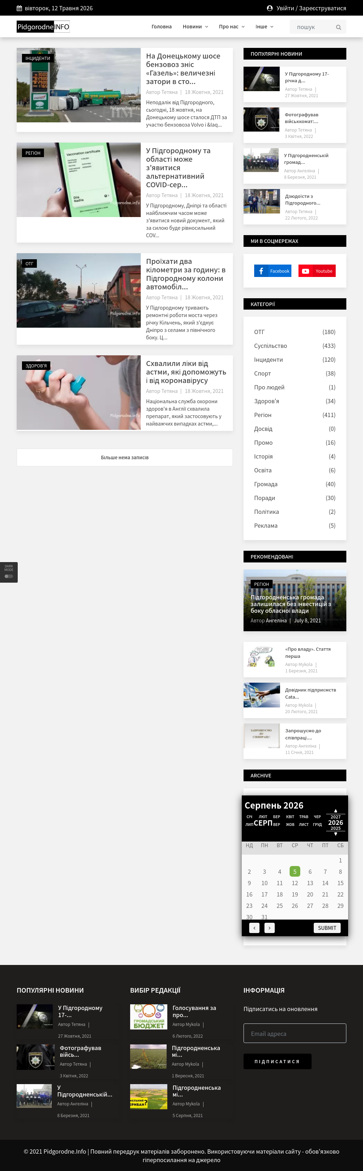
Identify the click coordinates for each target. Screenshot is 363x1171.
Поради (264, 497)
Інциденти (38, 58)
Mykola (304, 664)
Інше (264, 26)
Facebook (271, 271)
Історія (263, 456)
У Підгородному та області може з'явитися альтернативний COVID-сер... (178, 167)
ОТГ (29, 263)
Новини (195, 26)
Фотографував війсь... (80, 1051)
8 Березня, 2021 (300, 177)
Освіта (263, 470)
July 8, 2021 (307, 620)
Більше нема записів (125, 457)
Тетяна (169, 91)
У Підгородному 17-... (80, 1011)
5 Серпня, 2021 (188, 1115)
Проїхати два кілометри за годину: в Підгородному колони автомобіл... (185, 274)
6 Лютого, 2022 (188, 1036)
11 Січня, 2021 (299, 752)
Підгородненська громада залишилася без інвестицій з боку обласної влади (291, 604)
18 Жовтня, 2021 (204, 91)
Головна (161, 26)
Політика (266, 511)
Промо (263, 442)
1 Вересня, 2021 (188, 1075)
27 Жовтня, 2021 (301, 95)
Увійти (285, 8)
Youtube (315, 271)
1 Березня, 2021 (301, 670)
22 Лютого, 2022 (301, 218)
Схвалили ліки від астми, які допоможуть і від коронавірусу (186, 371)
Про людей (269, 387)
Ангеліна (305, 170)
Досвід (263, 428)
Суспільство (270, 345)
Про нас (232, 26)
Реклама (266, 525)
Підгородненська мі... (196, 1051)
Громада (266, 483)
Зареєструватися (322, 8)
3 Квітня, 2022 (299, 136)
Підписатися (278, 1061)
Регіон (33, 153)
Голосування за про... (194, 1011)
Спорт (262, 373)
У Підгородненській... (84, 1090)
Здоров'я (36, 365)
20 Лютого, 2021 (301, 711)
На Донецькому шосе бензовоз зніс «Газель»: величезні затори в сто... (183, 68)
